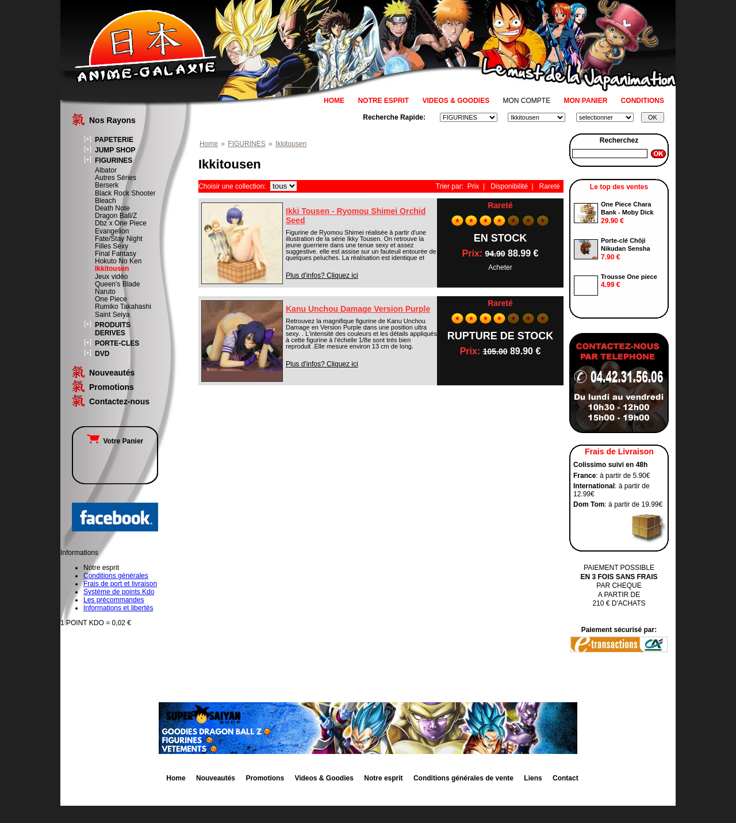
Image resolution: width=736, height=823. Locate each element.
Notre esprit (383, 778)
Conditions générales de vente (463, 778)
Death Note (112, 208)
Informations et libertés (118, 608)
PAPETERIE (114, 140)
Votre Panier (115, 441)
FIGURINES (113, 160)
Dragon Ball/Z (116, 216)
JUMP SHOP (115, 150)
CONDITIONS (642, 101)
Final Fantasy (115, 254)
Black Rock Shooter (125, 193)
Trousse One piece (629, 276)
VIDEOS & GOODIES (455, 101)
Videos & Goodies (323, 778)
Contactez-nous (119, 401)
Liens (533, 778)
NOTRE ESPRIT (383, 101)
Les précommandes (113, 600)
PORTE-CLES (117, 343)
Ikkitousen (112, 269)
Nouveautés (112, 372)
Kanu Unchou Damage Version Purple (358, 308)
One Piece (111, 299)
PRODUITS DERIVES (113, 329)
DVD (102, 354)
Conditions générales (115, 576)
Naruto (105, 292)
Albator (106, 170)
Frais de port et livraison (120, 584)
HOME (334, 101)
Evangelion (112, 231)
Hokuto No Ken (118, 261)
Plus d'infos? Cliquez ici (322, 275)
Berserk (106, 185)
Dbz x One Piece (121, 223)
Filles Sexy (111, 246)
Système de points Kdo (118, 592)
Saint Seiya (112, 315)
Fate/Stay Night (119, 239)
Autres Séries (115, 178)
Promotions (111, 387)
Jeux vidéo (111, 277)
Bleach (105, 201)
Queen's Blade (117, 284)
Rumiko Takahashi (123, 307)
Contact (565, 778)
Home (209, 144)
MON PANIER (586, 101)
